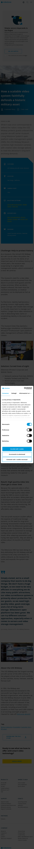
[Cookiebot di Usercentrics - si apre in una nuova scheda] (24, 388)
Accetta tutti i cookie (17, 449)
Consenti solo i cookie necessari (17, 459)
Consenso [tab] (5, 393)
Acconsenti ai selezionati (17, 454)
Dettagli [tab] (14, 393)
